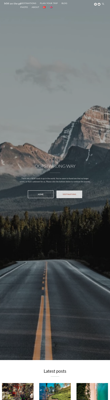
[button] (103, 4)
